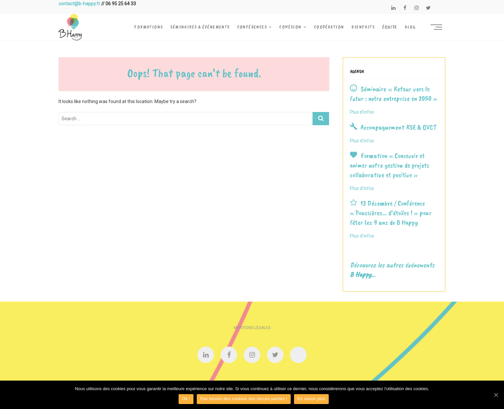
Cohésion (290, 27)
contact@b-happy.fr (79, 3)
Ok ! (186, 398)
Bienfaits (363, 27)
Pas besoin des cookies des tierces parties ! (243, 398)
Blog (410, 27)
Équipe (389, 27)
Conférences (252, 27)
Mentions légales (252, 327)
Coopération (329, 27)
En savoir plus (311, 398)
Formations (148, 27)
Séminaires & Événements (200, 27)
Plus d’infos (362, 112)
